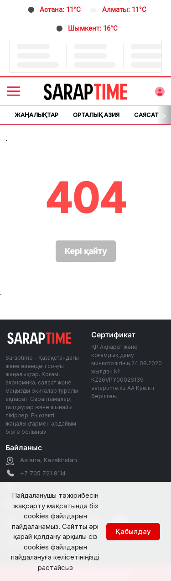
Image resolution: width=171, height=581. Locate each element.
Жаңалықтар (36, 114)
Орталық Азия (96, 114)
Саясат (146, 114)
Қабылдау (133, 531)
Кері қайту (86, 251)
